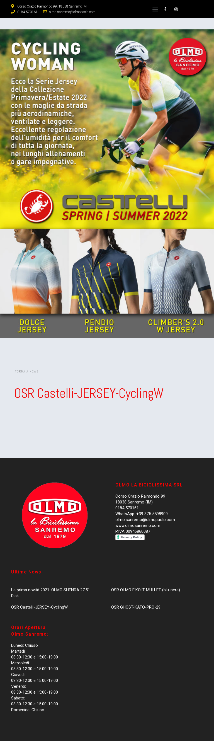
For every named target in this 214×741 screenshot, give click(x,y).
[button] (155, 9)
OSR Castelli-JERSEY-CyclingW (39, 607)
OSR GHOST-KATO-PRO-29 (135, 607)
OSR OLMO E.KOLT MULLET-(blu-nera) (145, 589)
